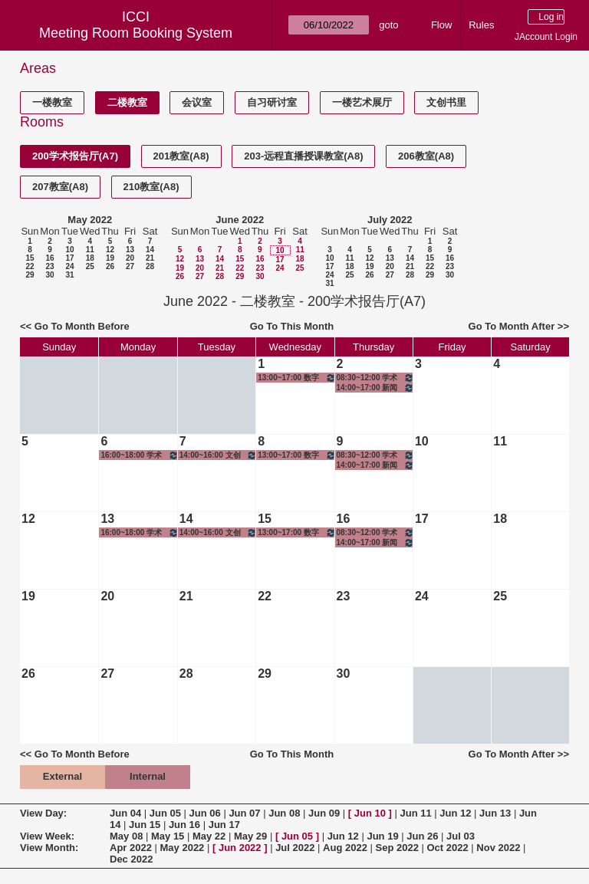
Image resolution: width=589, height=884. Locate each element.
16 (49, 258)
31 (69, 275)
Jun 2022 (240, 847)
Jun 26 (422, 836)
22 (29, 266)
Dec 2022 (131, 859)
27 (130, 266)
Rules (481, 25)
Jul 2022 (294, 847)
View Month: (49, 847)
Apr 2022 (131, 847)
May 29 (250, 836)
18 (90, 258)
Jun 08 (284, 813)
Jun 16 (184, 824)
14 (150, 249)
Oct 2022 (447, 847)
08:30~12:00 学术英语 (375, 378)
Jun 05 (165, 813)
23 (49, 266)
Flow (441, 25)
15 (29, 258)
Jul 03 (460, 836)
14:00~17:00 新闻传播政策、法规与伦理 (375, 388)
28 (150, 266)
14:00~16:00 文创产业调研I (218, 455)
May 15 (167, 836)
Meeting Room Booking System (135, 33)
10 (69, 249)
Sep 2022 (397, 847)
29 (29, 275)
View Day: (43, 813)
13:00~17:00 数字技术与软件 (296, 378)
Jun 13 (495, 813)
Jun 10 (370, 813)
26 (110, 266)
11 (90, 249)
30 (49, 275)
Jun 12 (455, 813)
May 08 (126, 836)
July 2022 (390, 219)
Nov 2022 (498, 847)
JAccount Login (546, 36)
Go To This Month (292, 326)
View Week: (47, 836)
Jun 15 (144, 824)
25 (90, 266)
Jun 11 (415, 813)
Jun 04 (125, 813)
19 (110, 258)
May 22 (208, 836)
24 (69, 266)
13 (130, 249)
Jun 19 (382, 836)
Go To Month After (512, 326)
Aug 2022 (345, 847)
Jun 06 (205, 813)
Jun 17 (224, 824)
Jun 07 (244, 813)
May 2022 (89, 219)
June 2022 (240, 219)
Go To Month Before (82, 326)
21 (150, 258)
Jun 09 (324, 813)
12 (110, 249)
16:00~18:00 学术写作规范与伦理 (139, 455)
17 (69, 258)
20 (130, 258)
